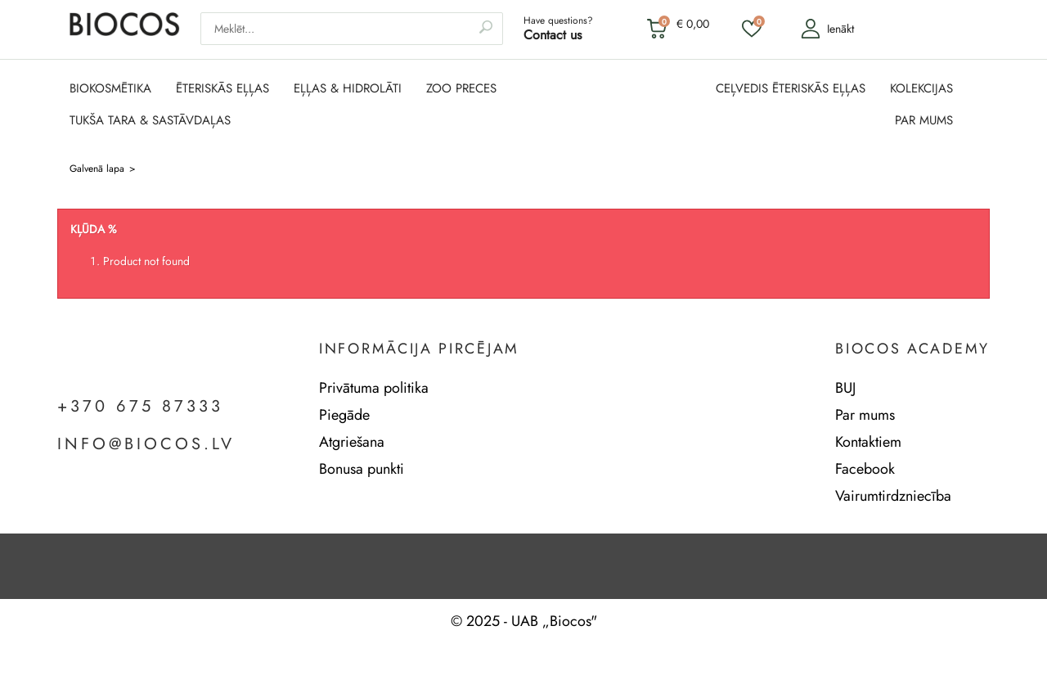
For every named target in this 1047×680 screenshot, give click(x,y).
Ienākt (827, 28)
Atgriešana (351, 442)
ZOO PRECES (461, 89)
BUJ (845, 388)
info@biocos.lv (146, 444)
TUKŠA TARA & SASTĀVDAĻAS (150, 120)
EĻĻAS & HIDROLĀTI (348, 89)
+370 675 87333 (140, 406)
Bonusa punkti (361, 469)
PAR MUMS (924, 120)
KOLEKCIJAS (921, 89)
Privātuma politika (374, 388)
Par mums (865, 415)
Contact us (553, 34)
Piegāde (344, 415)
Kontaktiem (868, 442)
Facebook (865, 469)
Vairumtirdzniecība (893, 496)
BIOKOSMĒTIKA (110, 89)
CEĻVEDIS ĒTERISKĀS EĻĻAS (790, 89)
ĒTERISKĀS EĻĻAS (222, 89)
